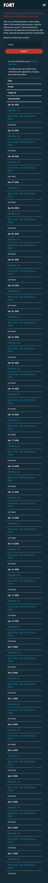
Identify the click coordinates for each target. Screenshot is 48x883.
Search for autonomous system (16, 37)
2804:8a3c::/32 (14, 110)
